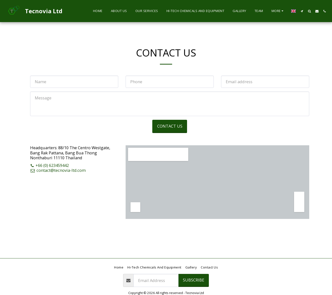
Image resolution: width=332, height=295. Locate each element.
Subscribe (193, 280)
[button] (301, 11)
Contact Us (169, 126)
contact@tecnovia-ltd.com (58, 170)
